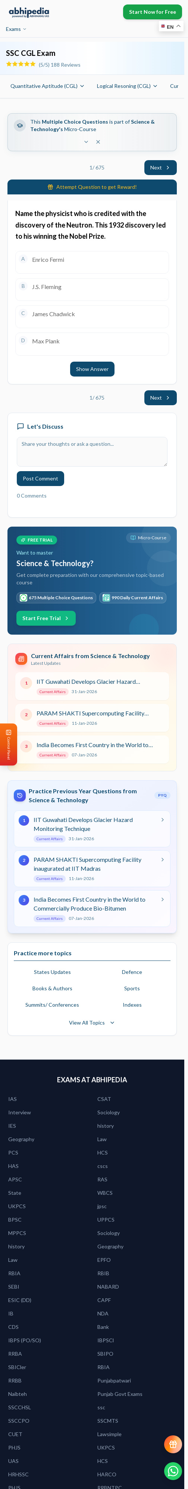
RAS (102, 1179)
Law (102, 1139)
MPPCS (17, 1233)
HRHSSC (18, 1474)
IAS (12, 1099)
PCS (13, 1152)
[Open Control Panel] (6, 745)
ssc (101, 1407)
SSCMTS (107, 1420)
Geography (21, 1139)
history (105, 1126)
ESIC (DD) (19, 1300)
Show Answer (92, 369)
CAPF (104, 1300)
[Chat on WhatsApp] (173, 1471)
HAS (13, 1166)
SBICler (17, 1367)
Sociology (108, 1112)
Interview (19, 1112)
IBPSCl (105, 1340)
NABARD (108, 1286)
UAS (13, 1461)
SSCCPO (18, 1420)
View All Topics (92, 1022)
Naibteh (17, 1394)
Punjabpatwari (114, 1380)
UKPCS (17, 1206)
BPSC (15, 1219)
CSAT (104, 1099)
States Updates (52, 972)
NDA (103, 1313)
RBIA (14, 1273)
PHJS (14, 1447)
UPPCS (106, 1219)
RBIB (103, 1273)
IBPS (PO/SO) (24, 1340)
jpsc (102, 1206)
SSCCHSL (19, 1407)
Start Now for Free (152, 12)
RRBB (15, 1380)
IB (10, 1313)
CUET (15, 1434)
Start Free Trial (46, 618)
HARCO (106, 1474)
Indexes (132, 1004)
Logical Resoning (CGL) (127, 86)
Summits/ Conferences (52, 1004)
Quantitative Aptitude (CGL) (47, 86)
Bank (103, 1327)
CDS (13, 1327)
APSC (15, 1179)
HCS (102, 1152)
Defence (132, 972)
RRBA (15, 1353)
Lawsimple (109, 1434)
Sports (132, 988)
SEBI (13, 1286)
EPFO (104, 1260)
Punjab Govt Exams (119, 1394)
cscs (102, 1166)
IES (12, 1126)
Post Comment (40, 478)
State (14, 1193)
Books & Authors (52, 988)
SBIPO (105, 1353)
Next (160, 167)
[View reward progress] (173, 1444)
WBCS (105, 1193)
